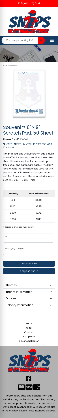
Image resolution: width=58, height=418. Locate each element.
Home (29, 323)
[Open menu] (52, 40)
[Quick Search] (20, 40)
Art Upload (29, 336)
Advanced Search (29, 341)
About (29, 327)
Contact (29, 332)
